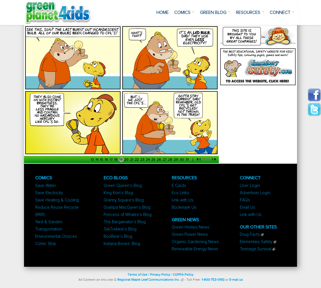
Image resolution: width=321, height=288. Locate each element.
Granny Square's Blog (124, 200)
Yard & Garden (48, 222)
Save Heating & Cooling (57, 200)
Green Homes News (190, 227)
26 (159, 159)
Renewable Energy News (195, 249)
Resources (250, 12)
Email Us (247, 207)
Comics (184, 12)
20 (126, 159)
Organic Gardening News (195, 242)
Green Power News (190, 234)
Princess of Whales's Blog (128, 215)
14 (97, 159)
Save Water (45, 186)
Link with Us (182, 200)
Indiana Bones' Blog (122, 244)
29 (176, 159)
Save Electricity (49, 193)
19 (121, 159)
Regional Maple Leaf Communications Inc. (148, 280)
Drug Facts (250, 234)
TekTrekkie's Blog (120, 229)
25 (153, 159)
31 (188, 159)
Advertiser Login (255, 193)
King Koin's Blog (118, 193)
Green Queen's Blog (123, 186)
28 (170, 159)
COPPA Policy (183, 275)
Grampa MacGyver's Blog (127, 207)
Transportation (48, 229)
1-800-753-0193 (213, 280)
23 (142, 159)
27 (165, 159)
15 (102, 159)
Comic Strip (45, 244)
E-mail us (236, 280)
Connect (282, 12)
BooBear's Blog (118, 236)
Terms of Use (137, 275)
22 (137, 159)
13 (93, 159)
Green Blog (215, 12)
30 (182, 159)
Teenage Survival (255, 249)
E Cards (179, 186)
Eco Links (180, 193)
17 (111, 159)
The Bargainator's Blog (125, 222)
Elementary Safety (256, 242)
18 (116, 159)
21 (132, 159)
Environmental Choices (56, 236)
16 (107, 159)
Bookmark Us (184, 207)
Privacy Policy (160, 275)
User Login (250, 186)
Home (162, 12)
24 (148, 159)
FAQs (245, 200)
